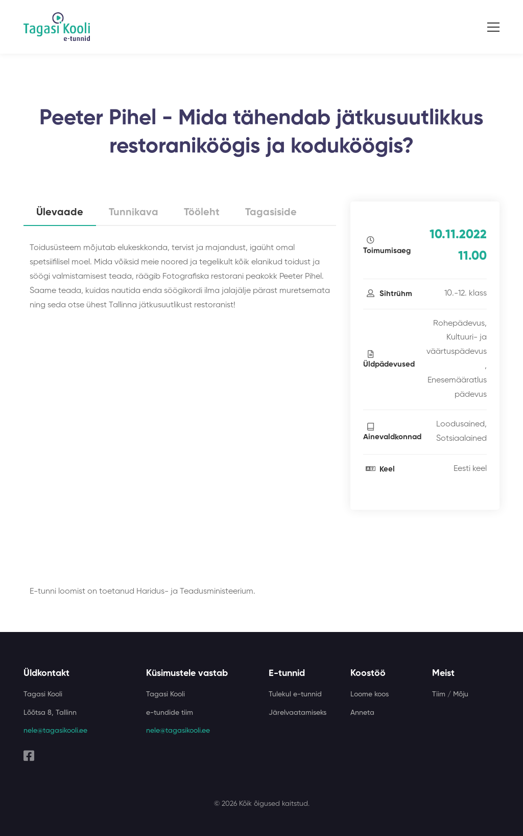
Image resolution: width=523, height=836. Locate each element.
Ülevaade (59, 213)
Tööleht (202, 213)
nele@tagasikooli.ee (55, 730)
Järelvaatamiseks (297, 712)
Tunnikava (133, 213)
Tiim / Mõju (450, 694)
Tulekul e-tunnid (295, 694)
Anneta (362, 712)
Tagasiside (271, 213)
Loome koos (369, 694)
